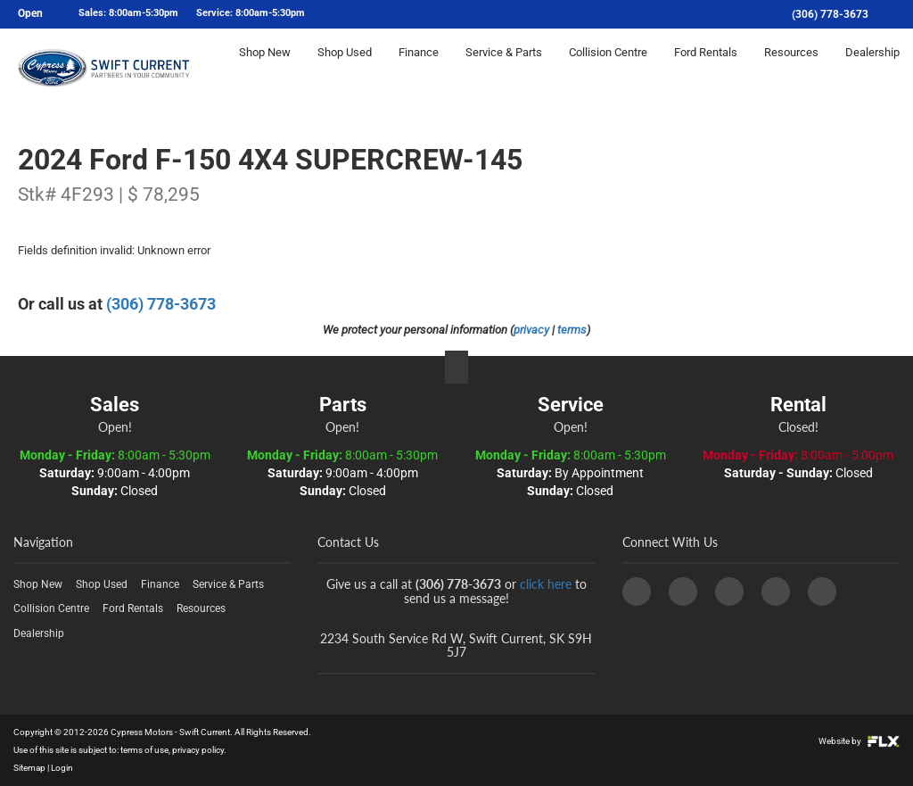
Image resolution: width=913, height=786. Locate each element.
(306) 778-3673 (830, 14)
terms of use (144, 750)
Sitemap (29, 768)
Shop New (265, 68)
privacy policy (198, 750)
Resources (791, 68)
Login (62, 768)
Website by (859, 741)
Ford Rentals (705, 68)
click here (546, 584)
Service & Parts (503, 68)
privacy (531, 329)
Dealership (872, 68)
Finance (419, 68)
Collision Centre (608, 68)
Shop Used (344, 68)
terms (572, 329)
